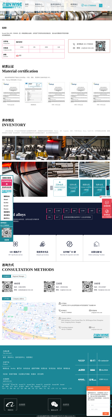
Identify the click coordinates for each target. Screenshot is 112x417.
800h (7, 386)
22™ (11, 386)
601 (49, 217)
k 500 (82, 211)
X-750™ (44, 386)
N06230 (64, 388)
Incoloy (6, 202)
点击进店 (22, 404)
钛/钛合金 (26, 368)
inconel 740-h (31, 384)
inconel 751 (22, 384)
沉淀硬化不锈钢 (24, 374)
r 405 (91, 211)
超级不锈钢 (35, 368)
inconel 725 (39, 384)
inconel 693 (47, 384)
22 (99, 211)
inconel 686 (6, 384)
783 (48, 388)
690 (29, 388)
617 (57, 217)
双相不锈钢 (13, 374)
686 (26, 388)
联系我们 (29, 357)
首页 (4, 357)
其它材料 (40, 374)
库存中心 (11, 357)
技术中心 (7, 218)
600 (11, 388)
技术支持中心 (20, 357)
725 (36, 388)
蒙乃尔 (19, 368)
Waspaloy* (38, 386)
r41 (67, 211)
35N (32, 386)
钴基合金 (44, 368)
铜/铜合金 (66, 368)
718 (33, 388)
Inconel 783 (14, 384)
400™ (27, 386)
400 (74, 211)
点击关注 (66, 404)
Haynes (6, 209)
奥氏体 (59, 368)
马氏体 (5, 374)
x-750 (70, 388)
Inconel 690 (55, 384)
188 (49, 211)
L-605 (58, 211)
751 (45, 388)
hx (60, 388)
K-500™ (21, 386)
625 (22, 388)
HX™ (16, 386)
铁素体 (33, 374)
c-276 (52, 388)
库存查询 (7, 215)
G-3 (57, 388)
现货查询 (7, 212)
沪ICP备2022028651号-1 (69, 416)
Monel (6, 199)
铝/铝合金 (52, 368)
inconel (6, 206)
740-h (40, 388)
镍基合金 (7, 196)
